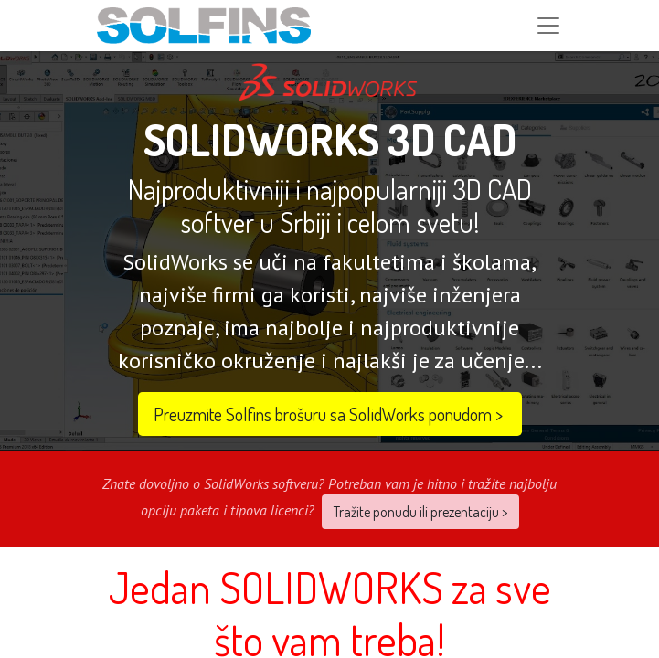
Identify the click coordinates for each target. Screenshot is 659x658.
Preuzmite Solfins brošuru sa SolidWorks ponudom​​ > (330, 414)
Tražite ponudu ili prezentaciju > (420, 512)
